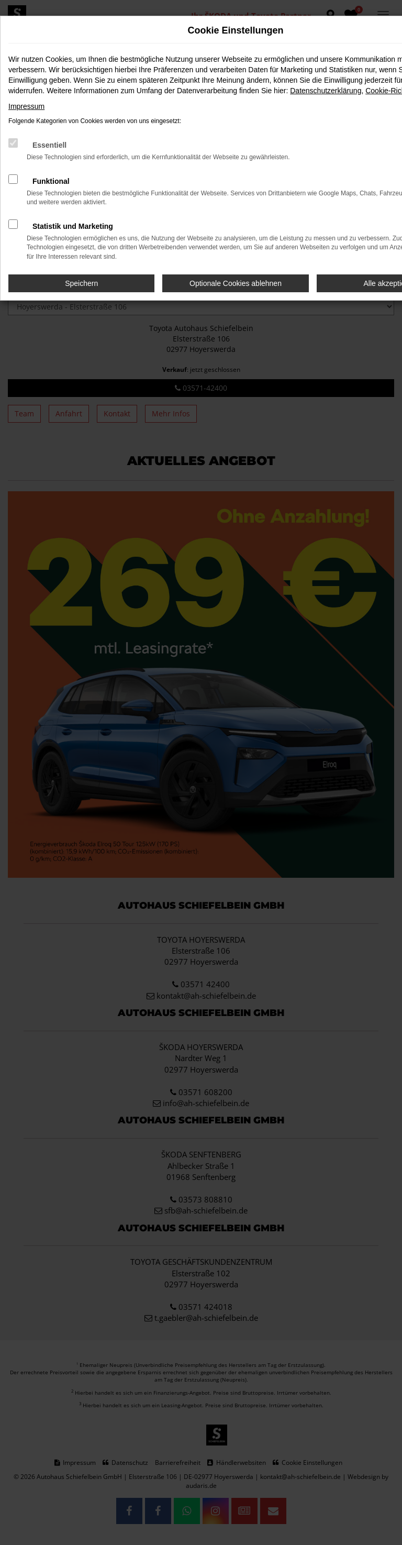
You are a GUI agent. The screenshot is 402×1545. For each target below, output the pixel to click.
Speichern (81, 283)
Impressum (26, 106)
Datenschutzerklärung (325, 90)
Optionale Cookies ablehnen (235, 283)
